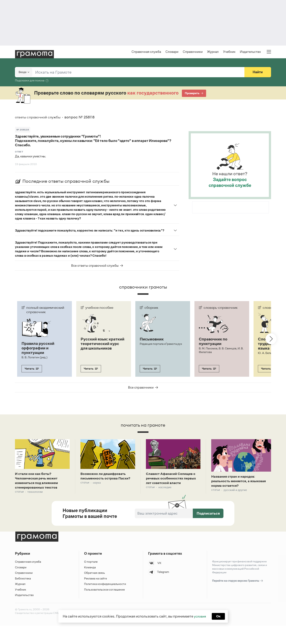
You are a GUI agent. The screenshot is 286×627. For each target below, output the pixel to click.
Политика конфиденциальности (105, 585)
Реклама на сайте (95, 579)
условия (199, 616)
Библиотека (23, 579)
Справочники (193, 52)
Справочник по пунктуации (214, 341)
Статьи (19, 493)
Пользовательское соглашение (104, 590)
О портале (91, 563)
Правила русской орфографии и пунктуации (39, 348)
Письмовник (152, 339)
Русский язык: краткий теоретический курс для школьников (101, 346)
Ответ (19, 152)
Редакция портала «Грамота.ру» (161, 344)
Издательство (250, 52)
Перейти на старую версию (237, 582)
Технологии (35, 493)
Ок (219, 616)
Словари (171, 52)
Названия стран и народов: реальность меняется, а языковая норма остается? (240, 482)
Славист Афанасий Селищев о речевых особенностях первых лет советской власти (173, 479)
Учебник (229, 52)
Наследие (164, 488)
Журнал (213, 52)
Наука (97, 483)
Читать (32, 368)
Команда (90, 568)
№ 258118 (22, 129)
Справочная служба (146, 52)
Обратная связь (94, 574)
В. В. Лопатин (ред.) (34, 357)
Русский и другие (235, 491)
